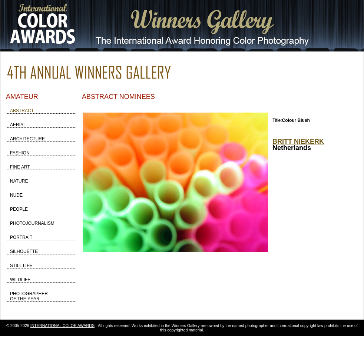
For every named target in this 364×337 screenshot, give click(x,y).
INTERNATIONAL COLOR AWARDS (62, 325)
